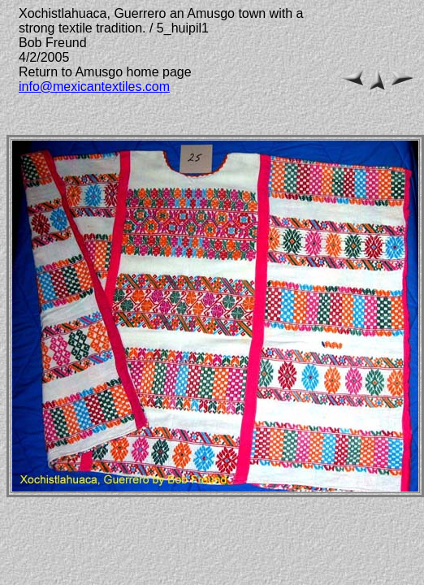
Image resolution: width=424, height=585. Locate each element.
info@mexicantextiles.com (94, 86)
